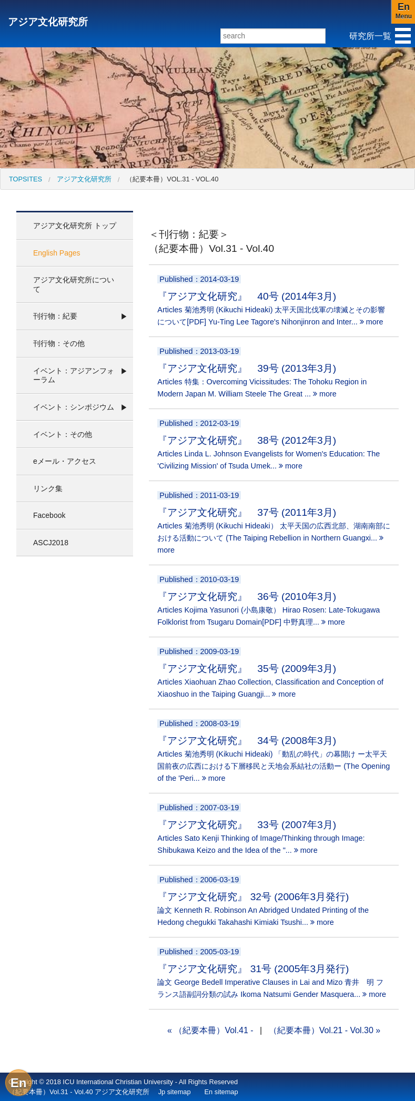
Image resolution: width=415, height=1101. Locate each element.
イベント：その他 (62, 434)
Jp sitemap (174, 1092)
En (19, 1083)
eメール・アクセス (64, 461)
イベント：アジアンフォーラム (73, 375)
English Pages (56, 253)
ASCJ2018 (50, 542)
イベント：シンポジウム (73, 407)
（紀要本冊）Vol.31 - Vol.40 (172, 179)
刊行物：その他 (59, 343)
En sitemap (221, 1092)
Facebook (49, 515)
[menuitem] (25, 179)
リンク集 (48, 488)
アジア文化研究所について (73, 284)
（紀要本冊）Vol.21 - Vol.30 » (325, 1030)
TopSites (25, 179)
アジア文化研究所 (48, 21)
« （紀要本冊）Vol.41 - (210, 1030)
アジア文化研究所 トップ (74, 225)
